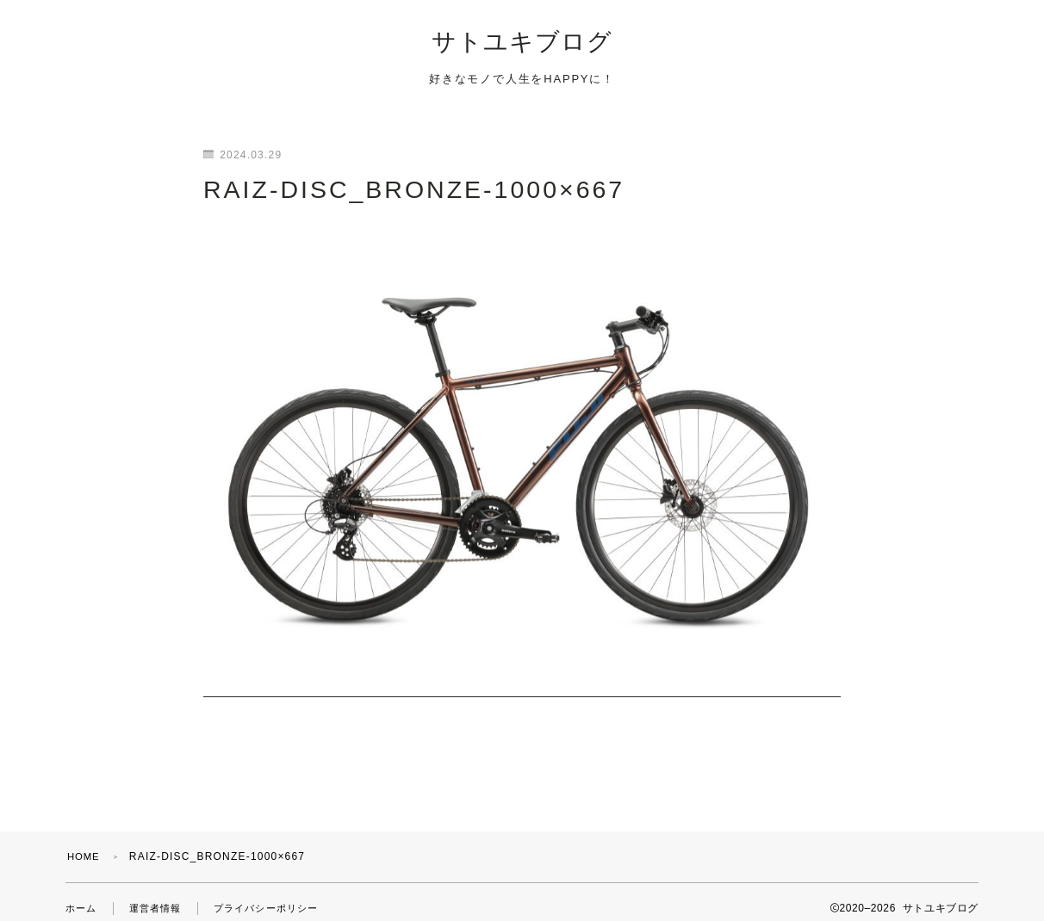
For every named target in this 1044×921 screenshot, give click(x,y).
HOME (85, 844)
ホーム (82, 895)
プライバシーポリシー (277, 895)
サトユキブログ (522, 44)
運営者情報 (160, 895)
